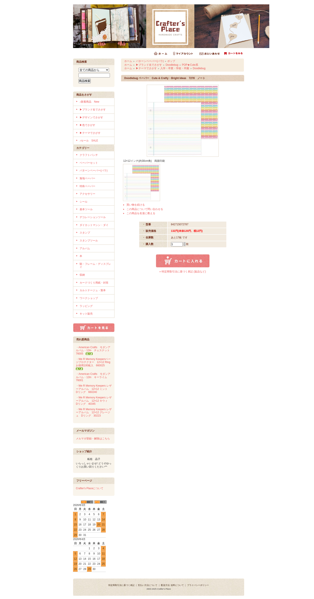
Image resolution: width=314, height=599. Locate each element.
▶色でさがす (87, 125)
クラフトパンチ (89, 155)
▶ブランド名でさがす (93, 109)
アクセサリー (87, 193)
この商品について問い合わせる (144, 209)
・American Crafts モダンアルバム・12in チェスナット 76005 (94, 350)
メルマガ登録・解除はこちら (93, 438)
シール (83, 201)
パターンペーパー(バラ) (94, 170)
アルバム (85, 248)
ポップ (171, 61)
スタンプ (85, 232)
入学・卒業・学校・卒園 (174, 68)
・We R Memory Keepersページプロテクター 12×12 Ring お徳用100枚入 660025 (94, 364)
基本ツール (86, 209)
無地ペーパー (87, 178)
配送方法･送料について (172, 585)
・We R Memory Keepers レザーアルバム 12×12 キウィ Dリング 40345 (94, 400)
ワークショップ (89, 298)
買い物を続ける (135, 204)
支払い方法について (147, 585)
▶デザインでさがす (91, 117)
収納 (82, 274)
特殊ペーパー (87, 186)
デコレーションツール (93, 217)
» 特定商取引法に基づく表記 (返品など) (182, 271)
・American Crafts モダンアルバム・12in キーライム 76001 (93, 377)
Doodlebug (172, 64)
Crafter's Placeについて (89, 488)
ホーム (128, 61)
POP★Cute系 (190, 64)
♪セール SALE (89, 140)
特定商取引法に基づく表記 (121, 585)
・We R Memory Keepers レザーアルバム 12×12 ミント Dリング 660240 (94, 389)
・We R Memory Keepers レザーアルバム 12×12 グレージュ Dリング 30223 (94, 412)
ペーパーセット (89, 162)
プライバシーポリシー (198, 585)
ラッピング (86, 306)
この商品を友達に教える (140, 213)
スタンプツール (89, 240)
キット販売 (86, 313)
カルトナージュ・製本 (93, 290)
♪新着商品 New (89, 101)
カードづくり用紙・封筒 (94, 282)
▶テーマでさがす (90, 132)
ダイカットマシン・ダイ (94, 225)
